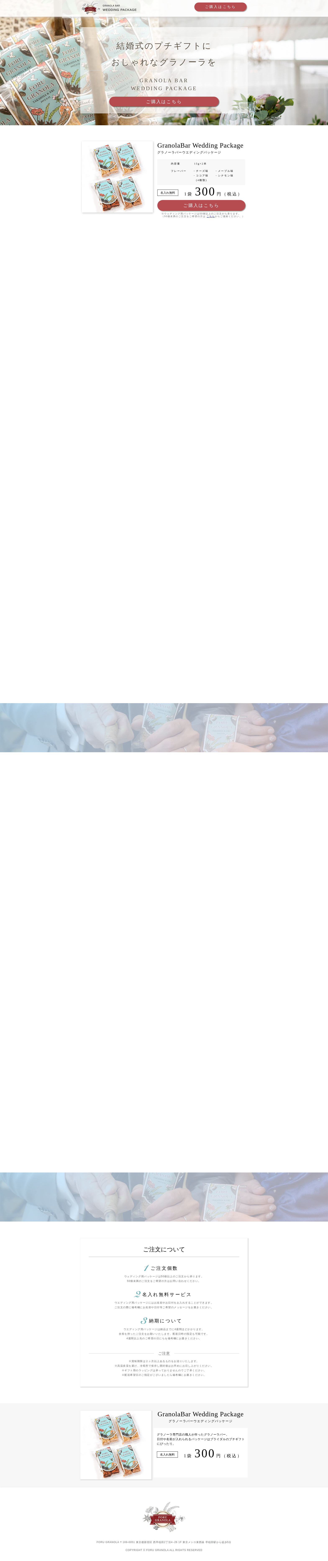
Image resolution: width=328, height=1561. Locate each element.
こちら (211, 218)
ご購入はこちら (215, 7)
